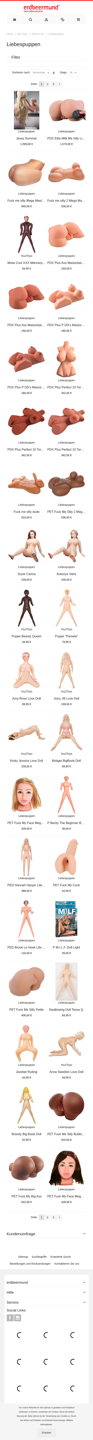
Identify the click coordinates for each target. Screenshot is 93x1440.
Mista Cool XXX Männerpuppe (28, 262)
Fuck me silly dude (27, 511)
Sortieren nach (21, 72)
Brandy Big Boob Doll (26, 1134)
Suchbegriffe (39, 1256)
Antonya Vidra (66, 574)
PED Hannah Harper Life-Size (28, 885)
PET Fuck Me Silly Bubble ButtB (69, 1134)
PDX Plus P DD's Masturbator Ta (30, 387)
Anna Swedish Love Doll (66, 1072)
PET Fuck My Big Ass (27, 1196)
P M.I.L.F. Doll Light (66, 947)
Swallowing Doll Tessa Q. (66, 1009)
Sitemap (23, 1256)
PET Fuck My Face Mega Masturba (32, 823)
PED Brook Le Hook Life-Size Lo (30, 947)
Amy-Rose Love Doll (26, 698)
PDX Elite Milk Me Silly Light (67, 138)
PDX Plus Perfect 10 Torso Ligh (69, 387)
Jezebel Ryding (26, 1072)
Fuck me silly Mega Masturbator (29, 200)
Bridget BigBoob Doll (66, 760)
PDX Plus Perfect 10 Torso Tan (68, 449)
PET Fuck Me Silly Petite (26, 1009)
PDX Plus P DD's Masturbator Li (69, 325)
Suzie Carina (26, 574)
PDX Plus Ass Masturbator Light (69, 262)
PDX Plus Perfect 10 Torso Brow (30, 449)
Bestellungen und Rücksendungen (30, 1263)
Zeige (63, 72)
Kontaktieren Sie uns (66, 1263)
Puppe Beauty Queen (26, 636)
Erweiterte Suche (60, 1256)
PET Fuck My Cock (66, 885)
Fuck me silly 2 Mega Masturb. (68, 200)
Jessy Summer (26, 138)
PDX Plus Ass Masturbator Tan (28, 325)
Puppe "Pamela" (66, 636)
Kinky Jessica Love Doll (26, 760)
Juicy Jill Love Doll (66, 698)
